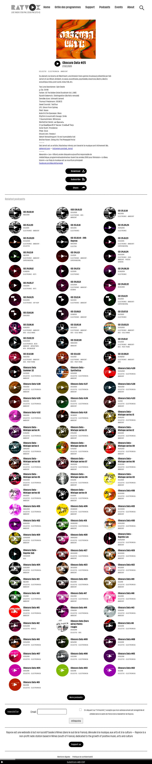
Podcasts (104, 7)
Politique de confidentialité (82, 756)
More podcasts (76, 697)
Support (90, 7)
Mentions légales (63, 756)
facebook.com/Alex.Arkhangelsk (51, 163)
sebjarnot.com (44, 148)
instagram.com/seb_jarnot (63, 148)
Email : (34, 711)
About (130, 7)
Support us (76, 744)
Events (119, 7)
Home (46, 7)
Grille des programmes (68, 7)
